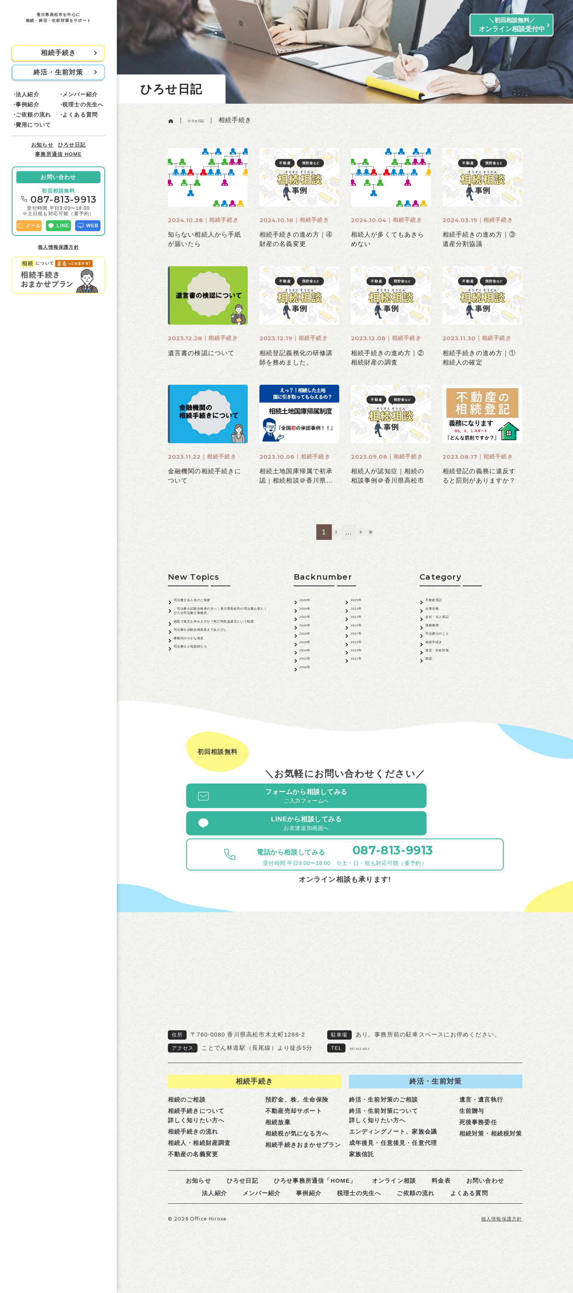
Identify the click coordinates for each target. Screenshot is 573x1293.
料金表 (441, 1214)
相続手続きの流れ (193, 1165)
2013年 (362, 682)
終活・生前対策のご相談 (383, 1133)
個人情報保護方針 (58, 247)
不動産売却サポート (293, 1144)
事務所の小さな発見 (204, 683)
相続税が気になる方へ (296, 1167)
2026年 (311, 602)
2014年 (311, 682)
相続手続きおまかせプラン (303, 1178)
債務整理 (438, 642)
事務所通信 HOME (58, 154)
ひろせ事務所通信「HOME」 (315, 1214)
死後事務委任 (478, 1155)
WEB (88, 225)
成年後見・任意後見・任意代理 (393, 1176)
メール (29, 225)
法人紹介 (27, 94)
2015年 (362, 668)
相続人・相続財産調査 (199, 1176)
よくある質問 (80, 114)
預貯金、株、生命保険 (296, 1133)
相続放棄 (278, 1155)
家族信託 (361, 1187)
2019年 (362, 642)
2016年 (311, 668)
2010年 (311, 708)
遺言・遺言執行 (481, 1133)
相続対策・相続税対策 (490, 1167)
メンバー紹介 (80, 94)
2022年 (311, 629)
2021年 (362, 629)
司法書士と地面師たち (207, 696)
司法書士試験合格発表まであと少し (221, 666)
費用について (33, 125)
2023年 (362, 615)
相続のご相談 (187, 1133)
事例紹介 (27, 104)
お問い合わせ (58, 177)
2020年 (311, 642)
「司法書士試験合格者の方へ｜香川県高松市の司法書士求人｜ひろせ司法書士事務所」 (221, 621)
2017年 (362, 655)
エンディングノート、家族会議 (393, 1165)
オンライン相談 (394, 1214)
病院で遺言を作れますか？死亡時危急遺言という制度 (221, 643)
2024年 (311, 615)
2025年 (362, 602)
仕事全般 (438, 615)
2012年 (311, 695)
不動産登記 (442, 602)
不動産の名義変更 (193, 1187)
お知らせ (42, 145)
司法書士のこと (448, 655)
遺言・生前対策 (448, 682)
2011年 (362, 695)
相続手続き (442, 668)
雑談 (432, 695)
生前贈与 (472, 1144)
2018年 (311, 655)
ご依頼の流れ (33, 114)
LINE (58, 225)
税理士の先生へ (83, 104)
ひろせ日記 (72, 145)
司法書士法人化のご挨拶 (210, 602)
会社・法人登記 (448, 629)
